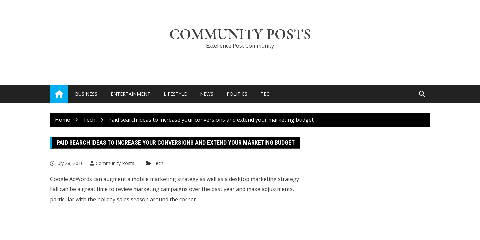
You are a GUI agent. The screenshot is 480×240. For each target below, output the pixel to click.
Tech (267, 94)
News (206, 94)
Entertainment (130, 94)
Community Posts (240, 34)
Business (86, 94)
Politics (237, 94)
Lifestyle (175, 94)
